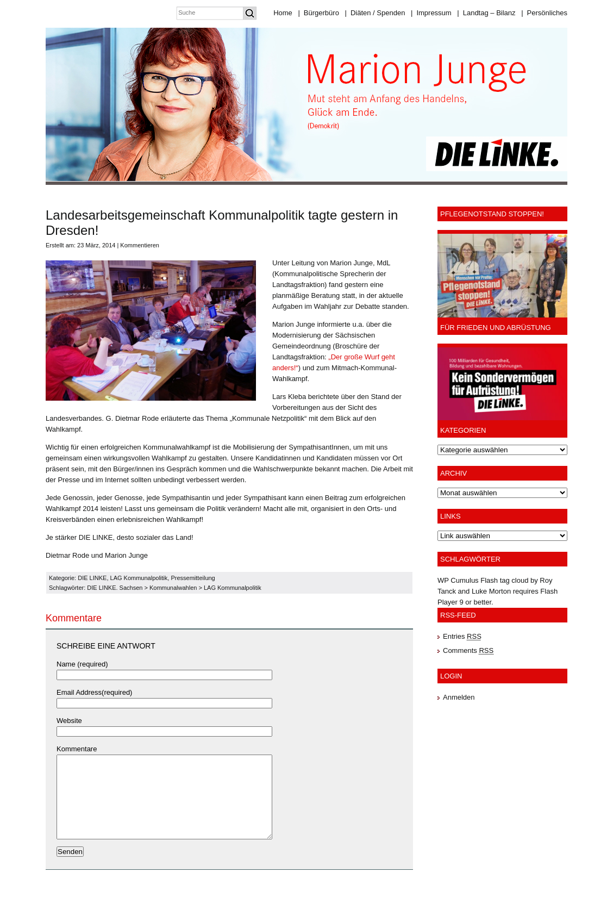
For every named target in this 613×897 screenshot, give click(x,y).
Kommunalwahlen (173, 587)
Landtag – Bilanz (486, 13)
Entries (462, 636)
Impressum (431, 13)
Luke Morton (491, 591)
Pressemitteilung (193, 578)
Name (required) (82, 664)
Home (282, 13)
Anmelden (459, 697)
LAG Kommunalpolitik (139, 578)
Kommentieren (139, 245)
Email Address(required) (94, 692)
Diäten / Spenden (375, 13)
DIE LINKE (92, 578)
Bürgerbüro (318, 13)
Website (69, 721)
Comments (468, 650)
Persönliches (544, 13)
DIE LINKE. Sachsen (114, 587)
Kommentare (77, 749)
